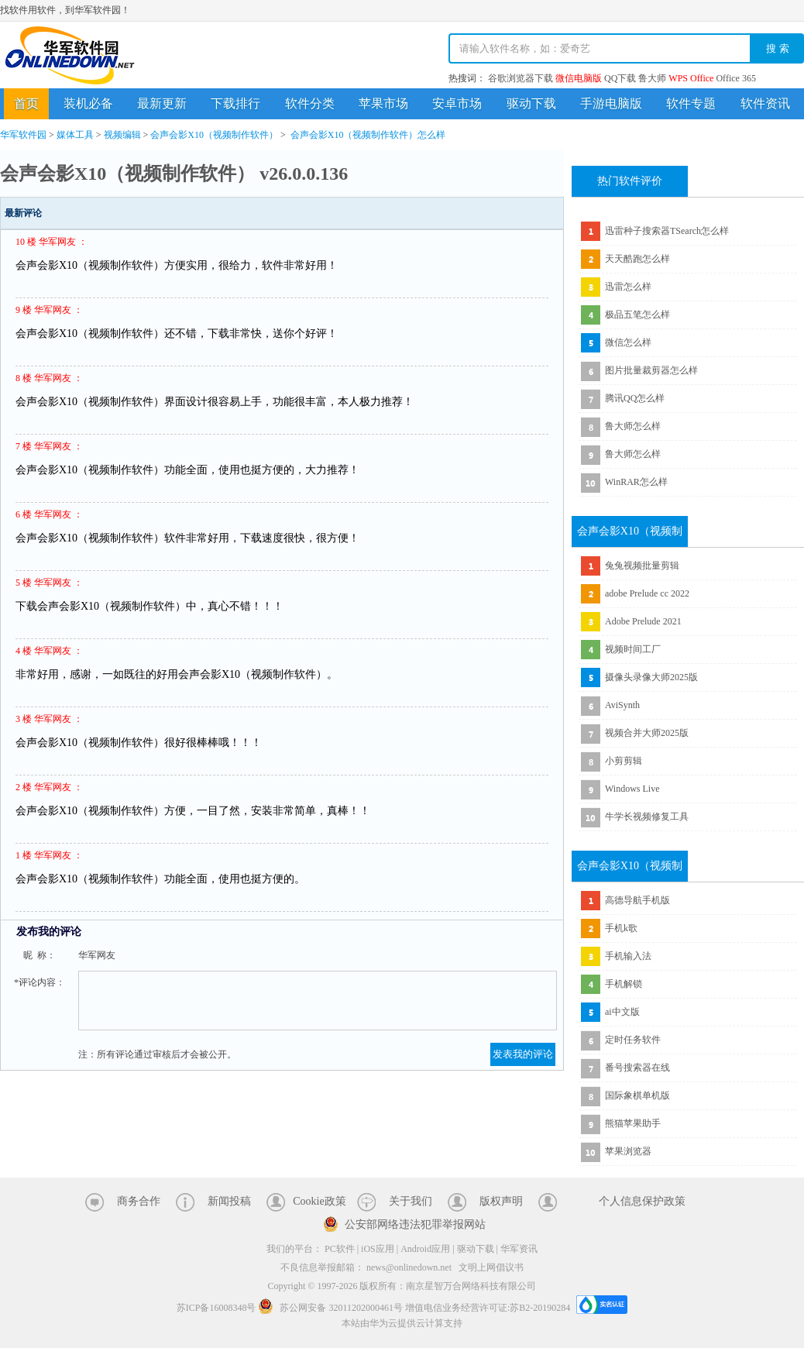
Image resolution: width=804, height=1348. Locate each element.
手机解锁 (623, 983)
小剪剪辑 (623, 760)
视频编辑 (122, 134)
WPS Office (690, 78)
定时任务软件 (633, 1039)
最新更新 (162, 103)
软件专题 (691, 103)
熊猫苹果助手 (633, 1123)
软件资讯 (765, 103)
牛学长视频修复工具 (647, 816)
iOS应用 (377, 1248)
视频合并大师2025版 (647, 732)
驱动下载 (531, 103)
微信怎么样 (628, 342)
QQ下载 (620, 78)
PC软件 (340, 1248)
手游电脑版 (611, 103)
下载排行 (235, 103)
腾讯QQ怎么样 (635, 398)
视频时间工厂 (633, 649)
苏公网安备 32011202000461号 (331, 1307)
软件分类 (310, 103)
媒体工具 (75, 134)
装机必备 (88, 103)
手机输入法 (628, 956)
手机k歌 (621, 928)
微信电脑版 (578, 78)
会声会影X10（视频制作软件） (214, 134)
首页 (26, 103)
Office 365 (735, 78)
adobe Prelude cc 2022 (647, 593)
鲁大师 (652, 78)
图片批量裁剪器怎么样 (651, 370)
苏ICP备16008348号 (216, 1307)
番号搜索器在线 (637, 1067)
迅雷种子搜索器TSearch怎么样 (667, 230)
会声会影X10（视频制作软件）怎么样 (368, 134)
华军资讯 (519, 1248)
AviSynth (622, 705)
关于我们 (410, 1201)
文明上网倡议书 (491, 1267)
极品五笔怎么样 (637, 314)
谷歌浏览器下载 (520, 78)
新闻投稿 (229, 1201)
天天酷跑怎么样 (637, 258)
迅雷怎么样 (628, 286)
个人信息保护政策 (642, 1201)
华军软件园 (69, 55)
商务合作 (138, 1201)
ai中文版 (622, 1011)
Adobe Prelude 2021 (643, 621)
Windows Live (632, 788)
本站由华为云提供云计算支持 (402, 1323)
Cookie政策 (319, 1201)
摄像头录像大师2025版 (651, 677)
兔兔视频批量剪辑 (642, 565)
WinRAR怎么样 (636, 481)
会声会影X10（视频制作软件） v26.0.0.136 (174, 173)
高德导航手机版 (637, 900)
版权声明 (501, 1201)
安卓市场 (457, 103)
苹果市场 (383, 103)
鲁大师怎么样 (633, 426)
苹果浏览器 (628, 1151)
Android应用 (425, 1248)
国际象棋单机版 (637, 1095)
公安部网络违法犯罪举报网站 (415, 1224)
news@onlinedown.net (409, 1267)
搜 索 (777, 48)
